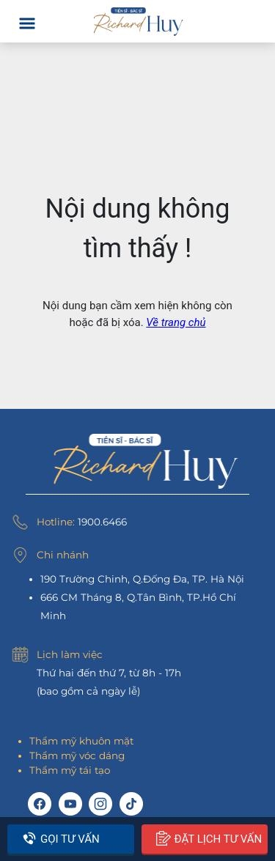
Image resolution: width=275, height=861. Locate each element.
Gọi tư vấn (61, 838)
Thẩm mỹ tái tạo (69, 770)
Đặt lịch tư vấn (209, 838)
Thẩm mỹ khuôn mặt (81, 741)
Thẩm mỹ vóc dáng (77, 755)
